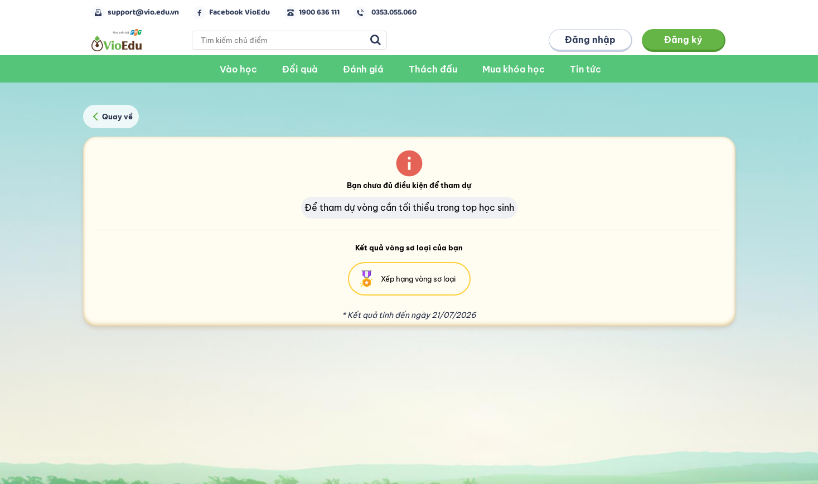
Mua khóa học (513, 69)
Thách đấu (433, 69)
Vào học (238, 69)
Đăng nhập (590, 39)
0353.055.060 (394, 12)
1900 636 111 (319, 12)
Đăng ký (683, 39)
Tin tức (585, 69)
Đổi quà (300, 69)
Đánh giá (363, 69)
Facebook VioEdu (239, 12)
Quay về (111, 116)
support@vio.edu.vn (143, 12)
